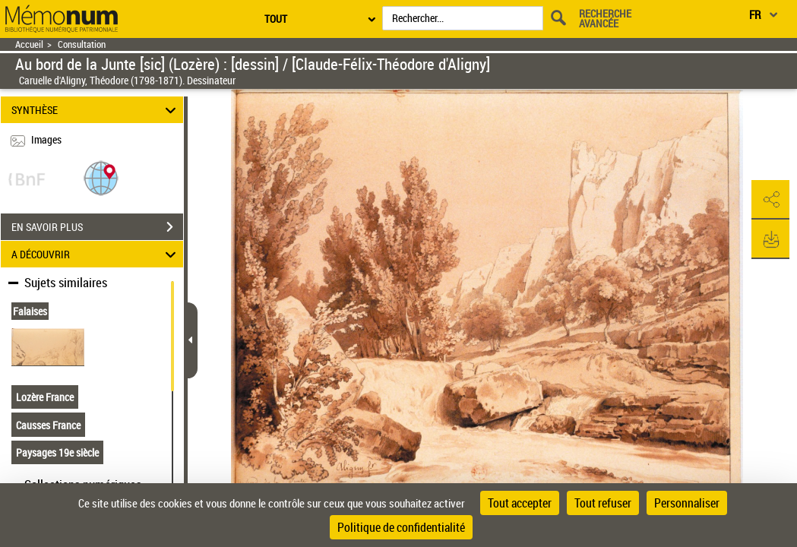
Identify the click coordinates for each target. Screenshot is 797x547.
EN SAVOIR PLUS (97, 227)
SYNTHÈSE (96, 109)
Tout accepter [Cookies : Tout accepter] (520, 503)
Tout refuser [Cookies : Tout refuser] (602, 503)
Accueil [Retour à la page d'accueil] (29, 44)
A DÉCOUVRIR (96, 254)
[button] (101, 177)
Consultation (82, 44)
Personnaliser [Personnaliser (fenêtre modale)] (687, 503)
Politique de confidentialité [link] (401, 527)
